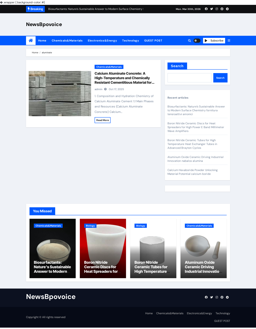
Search (177, 66)
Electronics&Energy (102, 40)
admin (98, 89)
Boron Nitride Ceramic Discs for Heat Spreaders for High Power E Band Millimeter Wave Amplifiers (195, 127)
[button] (229, 40)
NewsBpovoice (44, 24)
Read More (102, 120)
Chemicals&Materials (67, 40)
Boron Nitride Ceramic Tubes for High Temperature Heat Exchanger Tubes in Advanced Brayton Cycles (192, 144)
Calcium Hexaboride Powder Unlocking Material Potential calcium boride (192, 172)
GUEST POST (153, 40)
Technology (130, 40)
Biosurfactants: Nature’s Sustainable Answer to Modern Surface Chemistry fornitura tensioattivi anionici (196, 110)
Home (42, 40)
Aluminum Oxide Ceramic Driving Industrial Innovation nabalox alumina (195, 159)
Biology (90, 225)
